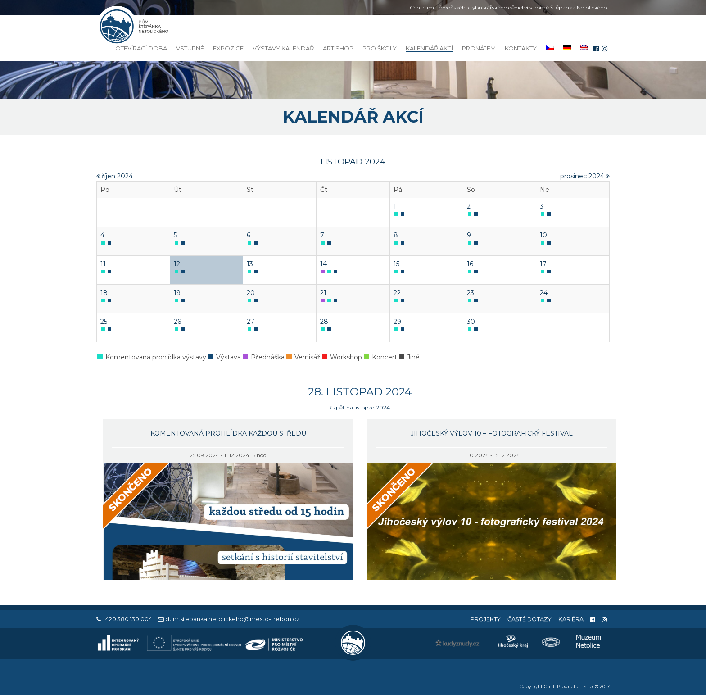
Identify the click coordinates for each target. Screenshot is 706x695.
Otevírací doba (141, 48)
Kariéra (571, 619)
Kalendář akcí (429, 48)
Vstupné (190, 48)
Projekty (486, 619)
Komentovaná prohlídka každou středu (228, 433)
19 (177, 293)
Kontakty (521, 48)
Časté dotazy (529, 619)
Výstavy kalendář (283, 48)
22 (397, 293)
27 (250, 322)
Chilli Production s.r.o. (568, 687)
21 (323, 293)
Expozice (228, 48)
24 (544, 293)
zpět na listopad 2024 (360, 407)
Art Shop (338, 48)
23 (470, 293)
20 (251, 293)
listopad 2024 (353, 162)
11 (103, 264)
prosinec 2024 (585, 176)
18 (104, 293)
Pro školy (379, 48)
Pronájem (479, 48)
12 (177, 264)
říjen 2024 (114, 176)
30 (471, 322)
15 (396, 264)
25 (103, 322)
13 (250, 264)
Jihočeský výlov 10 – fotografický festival (492, 433)
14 (323, 264)
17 (543, 264)
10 (543, 235)
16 (470, 264)
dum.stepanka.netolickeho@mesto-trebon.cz (232, 619)
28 (324, 322)
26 (177, 322)
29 (397, 322)
